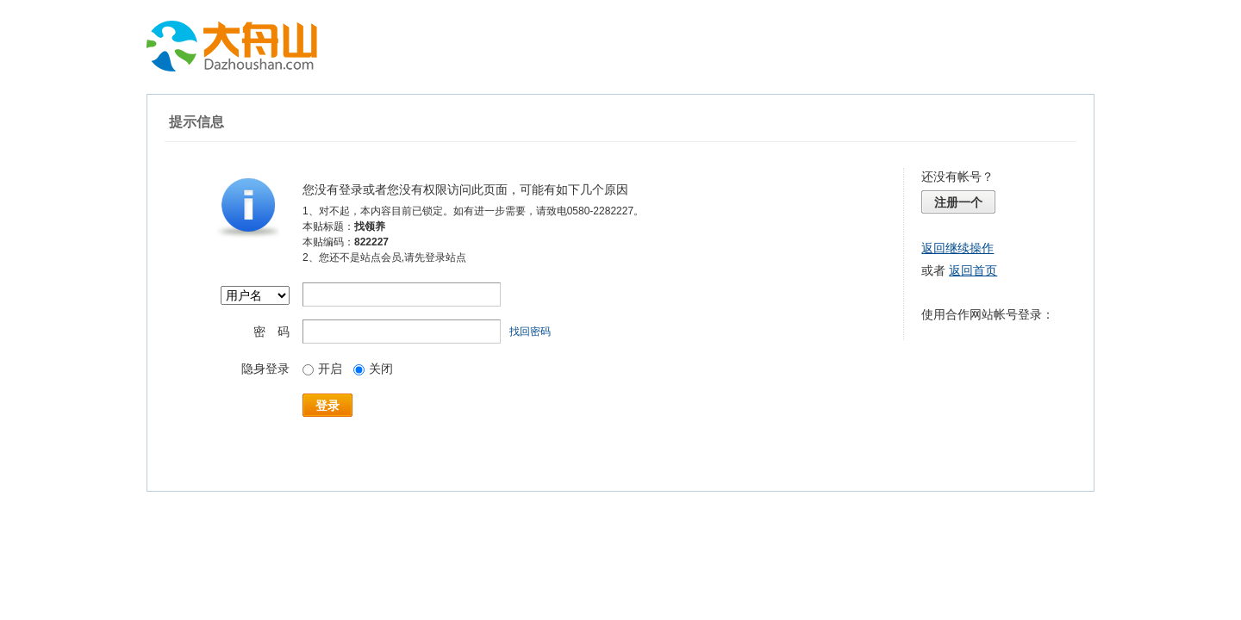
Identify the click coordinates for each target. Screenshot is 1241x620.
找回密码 (530, 332)
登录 (327, 405)
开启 (322, 368)
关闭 (373, 368)
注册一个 (958, 202)
